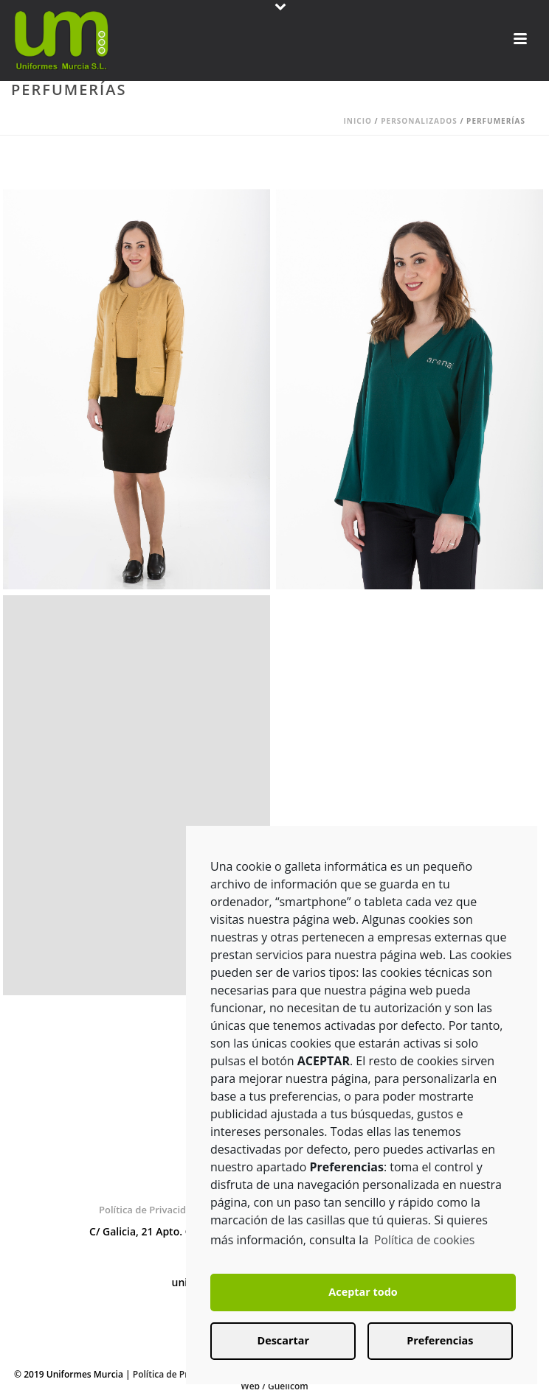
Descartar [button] (283, 1340)
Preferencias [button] (440, 1340)
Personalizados (419, 121)
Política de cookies (424, 1240)
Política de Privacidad (148, 1209)
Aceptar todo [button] (362, 1292)
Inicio (358, 121)
